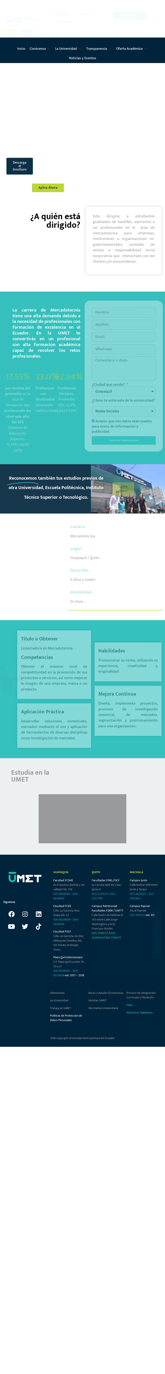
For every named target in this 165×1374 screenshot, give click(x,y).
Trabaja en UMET (60, 1009)
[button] (64, 15)
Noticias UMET (98, 1001)
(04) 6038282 (61, 895)
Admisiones (57, 994)
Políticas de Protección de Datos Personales (66, 1019)
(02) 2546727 (100, 934)
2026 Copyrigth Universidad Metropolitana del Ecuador (82, 1039)
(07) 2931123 (138, 916)
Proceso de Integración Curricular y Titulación (141, 996)
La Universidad (59, 1001)
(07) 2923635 (138, 895)
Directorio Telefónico (140, 1013)
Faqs (130, 1006)
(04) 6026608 (61, 920)
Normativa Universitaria (103, 1009)
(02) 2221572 (99, 895)
